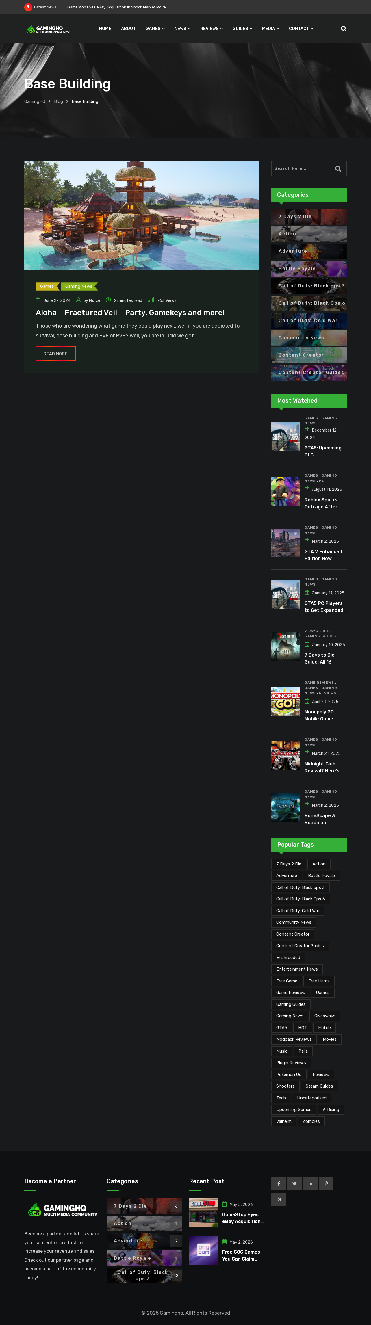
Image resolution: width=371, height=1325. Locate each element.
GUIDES (240, 28)
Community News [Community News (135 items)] (293, 922)
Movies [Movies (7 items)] (330, 1039)
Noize (94, 300)
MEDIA (268, 28)
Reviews (327, 693)
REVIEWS (209, 28)
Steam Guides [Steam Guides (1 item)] (319, 1086)
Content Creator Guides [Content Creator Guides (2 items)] (300, 945)
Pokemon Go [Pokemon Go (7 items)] (289, 1074)
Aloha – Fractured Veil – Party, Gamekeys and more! (130, 312)
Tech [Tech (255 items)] (281, 1098)
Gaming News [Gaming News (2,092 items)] (289, 1016)
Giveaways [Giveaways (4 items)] (324, 1016)
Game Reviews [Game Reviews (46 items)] (290, 992)
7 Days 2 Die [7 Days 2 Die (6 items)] (288, 864)
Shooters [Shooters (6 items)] (285, 1086)
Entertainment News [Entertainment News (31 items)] (297, 969)
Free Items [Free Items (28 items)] (319, 981)
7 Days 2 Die (317, 631)
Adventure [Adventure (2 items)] (286, 875)
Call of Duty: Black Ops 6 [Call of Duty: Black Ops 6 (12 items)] (300, 899)
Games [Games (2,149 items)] (323, 992)
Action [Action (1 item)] (319, 864)
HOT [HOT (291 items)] (302, 1027)
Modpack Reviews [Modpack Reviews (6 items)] (294, 1039)
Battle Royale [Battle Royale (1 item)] (321, 875)
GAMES (153, 28)
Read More (56, 354)
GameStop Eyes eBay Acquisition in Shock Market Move (116, 7)
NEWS (180, 28)
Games (311, 418)
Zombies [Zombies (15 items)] (311, 1121)
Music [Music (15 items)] (281, 1051)
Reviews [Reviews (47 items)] (321, 1074)
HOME (105, 28)
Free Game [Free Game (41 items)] (286, 981)
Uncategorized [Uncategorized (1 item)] (312, 1098)
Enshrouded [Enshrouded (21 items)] (288, 957)
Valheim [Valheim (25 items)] (284, 1121)
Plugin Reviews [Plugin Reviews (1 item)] (291, 1062)
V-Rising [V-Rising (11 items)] (330, 1109)
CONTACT (299, 28)
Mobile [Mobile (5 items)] (324, 1027)
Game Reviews (319, 683)
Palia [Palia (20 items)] (303, 1051)
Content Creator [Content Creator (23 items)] (292, 934)
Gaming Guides (320, 636)
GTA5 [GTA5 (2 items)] (281, 1027)
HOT (323, 481)
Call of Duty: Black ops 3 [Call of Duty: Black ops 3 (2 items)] (300, 887)
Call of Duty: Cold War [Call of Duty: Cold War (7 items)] (297, 910)
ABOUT (128, 28)
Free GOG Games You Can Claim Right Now (241, 1259)
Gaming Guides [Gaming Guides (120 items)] (291, 1004)
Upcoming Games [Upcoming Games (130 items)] (293, 1109)
